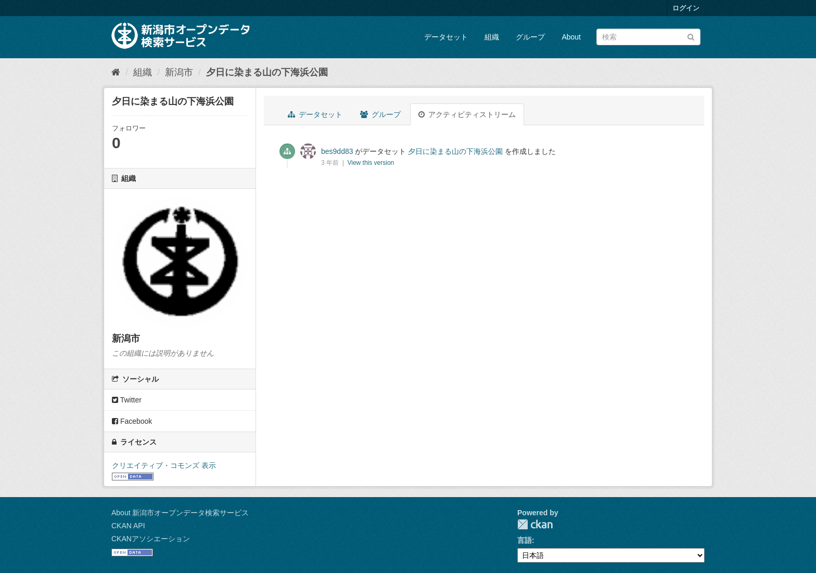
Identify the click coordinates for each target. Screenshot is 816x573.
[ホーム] (115, 72)
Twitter (127, 400)
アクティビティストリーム (467, 114)
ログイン (685, 8)
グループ (530, 37)
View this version (370, 162)
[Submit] (690, 36)
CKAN (535, 524)
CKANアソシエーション (150, 539)
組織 (491, 37)
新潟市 (179, 72)
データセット (446, 37)
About (571, 37)
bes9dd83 (337, 151)
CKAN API (128, 526)
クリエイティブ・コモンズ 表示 (164, 465)
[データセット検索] (648, 37)
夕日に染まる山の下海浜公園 (267, 72)
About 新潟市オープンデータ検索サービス (180, 513)
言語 (524, 540)
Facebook (132, 421)
